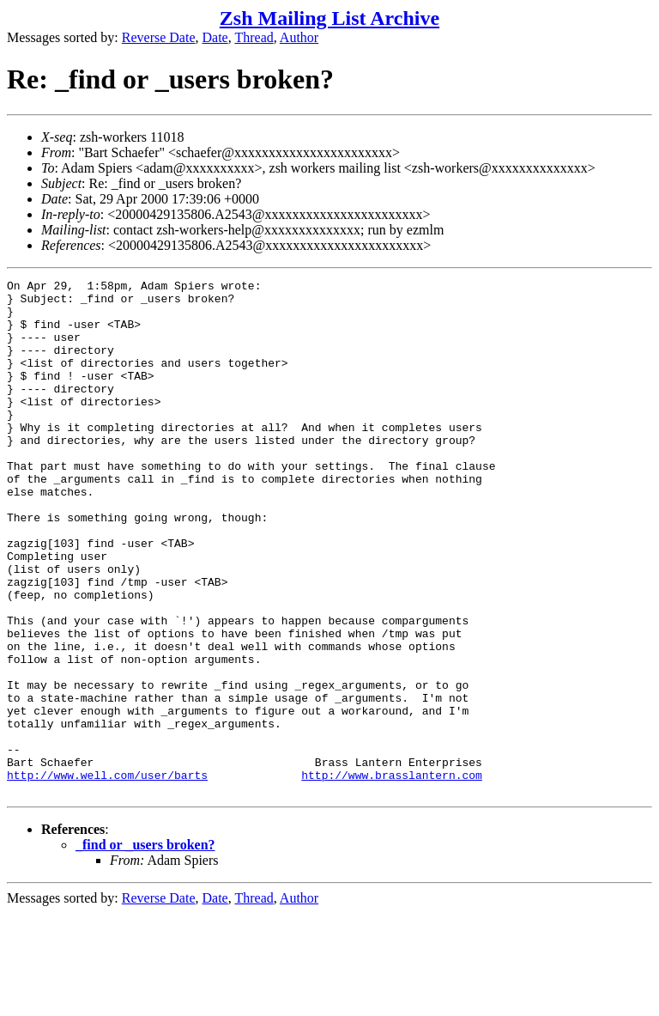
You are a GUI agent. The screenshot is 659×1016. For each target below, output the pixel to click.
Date (215, 37)
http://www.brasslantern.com (391, 875)
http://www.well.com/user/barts (107, 875)
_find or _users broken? (145, 947)
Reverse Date (159, 37)
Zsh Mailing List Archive (329, 18)
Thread (253, 37)
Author (299, 37)
